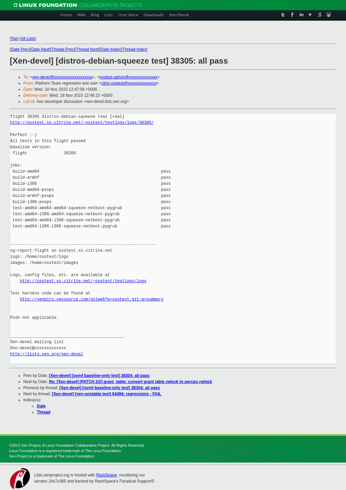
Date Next (40, 49)
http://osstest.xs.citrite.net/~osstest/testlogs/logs (83, 281)
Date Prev (20, 49)
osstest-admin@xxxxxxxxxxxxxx (128, 77)
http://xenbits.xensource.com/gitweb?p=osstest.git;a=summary (92, 299)
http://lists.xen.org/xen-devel (46, 354)
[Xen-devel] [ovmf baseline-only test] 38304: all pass (99, 375)
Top (14, 38)
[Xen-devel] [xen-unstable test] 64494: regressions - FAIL (106, 394)
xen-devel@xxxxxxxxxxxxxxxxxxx (62, 77)
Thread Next (87, 49)
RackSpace (106, 475)
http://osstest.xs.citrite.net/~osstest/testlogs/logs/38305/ (82, 123)
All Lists (28, 38)
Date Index (110, 49)
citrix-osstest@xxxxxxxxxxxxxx (128, 83)
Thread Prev (62, 49)
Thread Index (135, 49)
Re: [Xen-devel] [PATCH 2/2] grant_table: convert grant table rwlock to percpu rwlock (130, 381)
